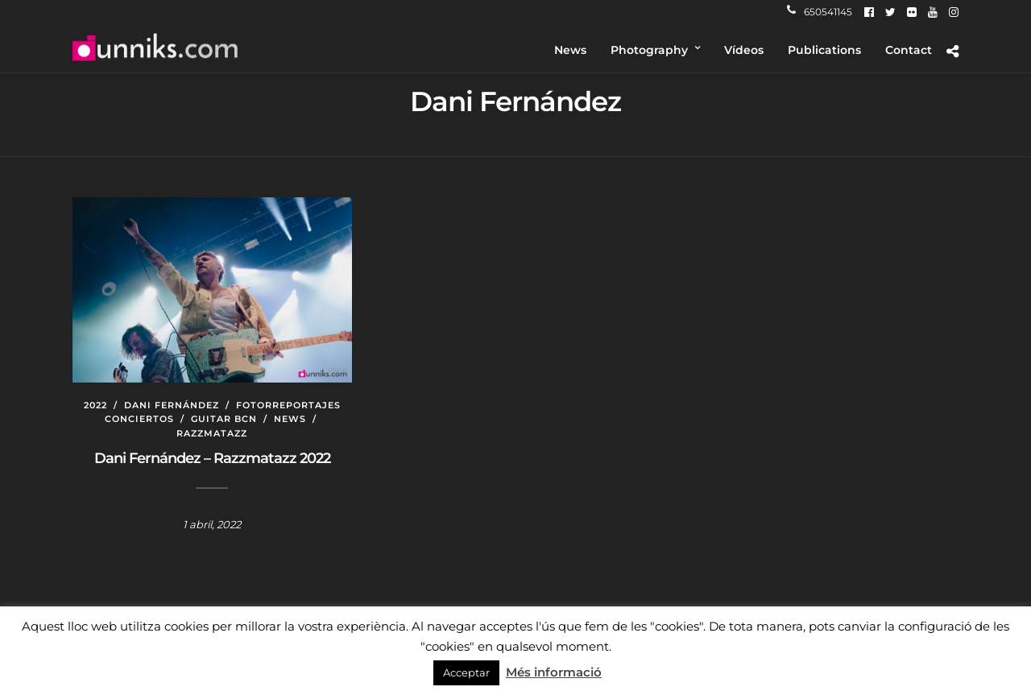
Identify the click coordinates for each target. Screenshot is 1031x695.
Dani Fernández (171, 405)
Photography (649, 50)
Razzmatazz (211, 433)
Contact (908, 50)
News (570, 50)
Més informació (554, 672)
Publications (824, 50)
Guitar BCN (224, 418)
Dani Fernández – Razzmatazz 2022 (212, 458)
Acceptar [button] (466, 672)
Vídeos (744, 50)
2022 (95, 405)
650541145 (819, 12)
